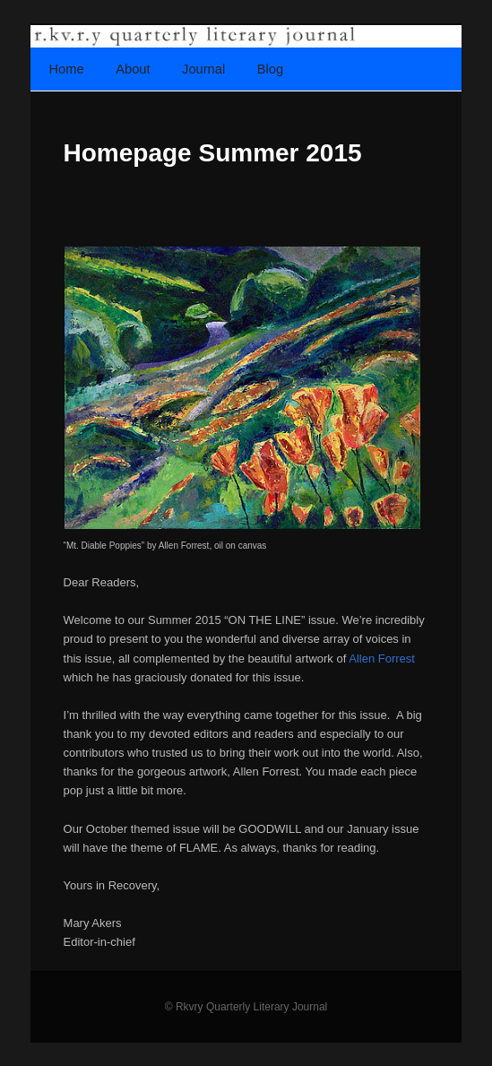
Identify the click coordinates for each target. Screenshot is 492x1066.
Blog (270, 69)
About (133, 69)
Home (66, 69)
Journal (203, 69)
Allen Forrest (382, 658)
